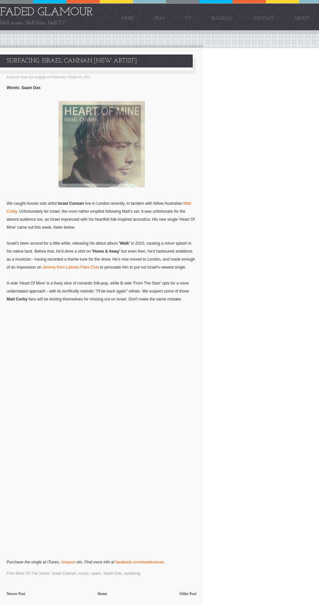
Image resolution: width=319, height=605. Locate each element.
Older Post (187, 593)
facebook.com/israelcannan (139, 562)
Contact (263, 18)
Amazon (68, 562)
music (84, 573)
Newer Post (16, 593)
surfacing (132, 573)
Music (128, 18)
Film (159, 18)
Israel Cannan (64, 573)
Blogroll (222, 18)
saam (96, 573)
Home (102, 593)
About (301, 18)
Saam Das (112, 573)
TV (187, 18)
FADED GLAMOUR (46, 12)
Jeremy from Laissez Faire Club (71, 267)
